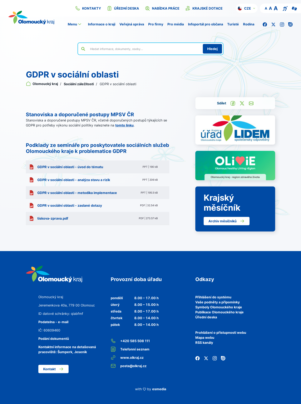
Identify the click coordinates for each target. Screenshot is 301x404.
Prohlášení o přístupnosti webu (220, 332)
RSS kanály (204, 342)
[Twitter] (273, 24)
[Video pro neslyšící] (294, 8)
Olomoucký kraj (42, 84)
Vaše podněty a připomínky (217, 302)
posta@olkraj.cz (129, 365)
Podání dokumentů (53, 338)
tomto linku (124, 125)
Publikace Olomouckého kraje (219, 312)
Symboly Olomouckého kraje (218, 307)
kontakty (88, 8)
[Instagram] (282, 24)
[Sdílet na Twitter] (242, 103)
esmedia (159, 389)
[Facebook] (265, 24)
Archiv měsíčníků (226, 221)
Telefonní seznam (130, 349)
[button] (247, 8)
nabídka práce (162, 8)
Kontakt (53, 368)
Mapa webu (204, 337)
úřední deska (123, 8)
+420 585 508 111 (130, 340)
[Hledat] (212, 49)
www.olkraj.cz (127, 357)
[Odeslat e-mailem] (251, 103)
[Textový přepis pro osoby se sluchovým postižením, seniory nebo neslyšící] (285, 8)
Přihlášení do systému (213, 297)
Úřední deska (206, 317)
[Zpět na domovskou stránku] (54, 273)
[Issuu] (290, 24)
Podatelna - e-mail (53, 322)
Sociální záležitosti (79, 84)
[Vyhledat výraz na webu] (144, 48)
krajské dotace (204, 8)
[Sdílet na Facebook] (232, 103)
